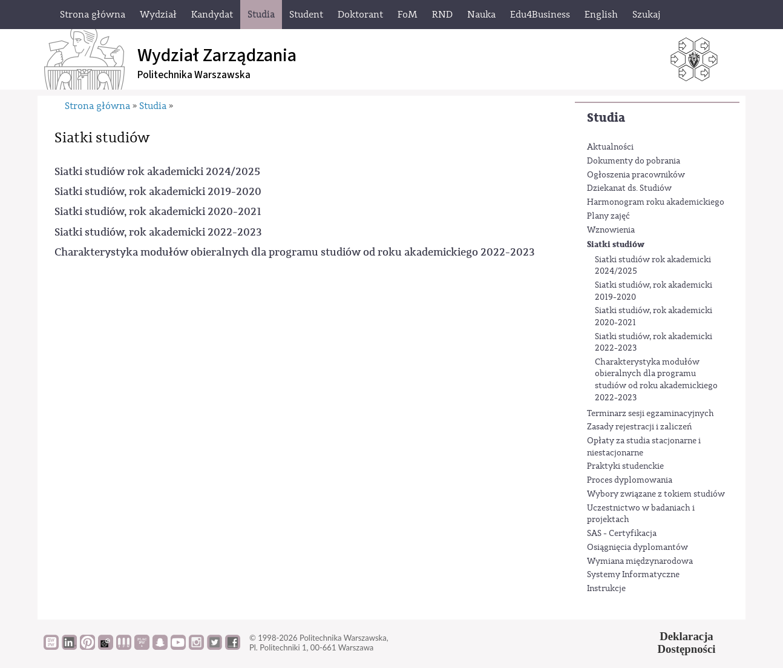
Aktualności (610, 147)
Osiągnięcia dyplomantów (637, 547)
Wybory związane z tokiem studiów (656, 494)
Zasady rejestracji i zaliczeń (639, 427)
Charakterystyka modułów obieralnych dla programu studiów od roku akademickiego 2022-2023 (656, 380)
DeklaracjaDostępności (687, 642)
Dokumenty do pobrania (633, 161)
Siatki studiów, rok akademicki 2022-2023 (653, 342)
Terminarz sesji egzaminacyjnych (650, 413)
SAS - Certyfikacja (622, 533)
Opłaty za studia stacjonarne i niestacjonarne (644, 446)
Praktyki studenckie (625, 466)
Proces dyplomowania (629, 480)
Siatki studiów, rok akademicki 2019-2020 (653, 291)
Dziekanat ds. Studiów (629, 188)
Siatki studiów (615, 244)
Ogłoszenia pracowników (636, 175)
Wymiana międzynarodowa (640, 561)
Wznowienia (611, 230)
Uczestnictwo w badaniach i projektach (641, 514)
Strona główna (97, 106)
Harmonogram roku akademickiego (655, 202)
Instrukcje (606, 588)
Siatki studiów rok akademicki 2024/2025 (653, 265)
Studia (606, 118)
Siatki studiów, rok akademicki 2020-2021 (653, 316)
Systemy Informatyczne (633, 574)
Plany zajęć (608, 216)
